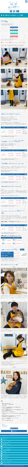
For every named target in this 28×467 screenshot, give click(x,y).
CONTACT (14, 431)
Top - (4, 436)
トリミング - (6, 448)
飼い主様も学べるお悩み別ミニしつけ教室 (6, 444)
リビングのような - (8, 446)
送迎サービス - (7, 460)
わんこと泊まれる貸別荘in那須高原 (6, 451)
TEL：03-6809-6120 (4, 426)
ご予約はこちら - (6, 463)
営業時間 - (6, 456)
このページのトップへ (14, 434)
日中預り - (6, 441)
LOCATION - (5, 458)
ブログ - (5, 453)
